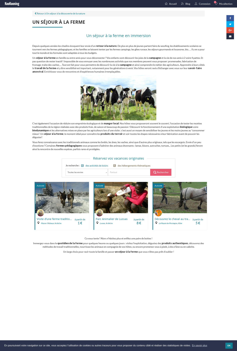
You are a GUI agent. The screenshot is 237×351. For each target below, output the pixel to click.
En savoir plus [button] (199, 345)
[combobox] (87, 172)
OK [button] (229, 345)
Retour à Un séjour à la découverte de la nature (60, 13)
